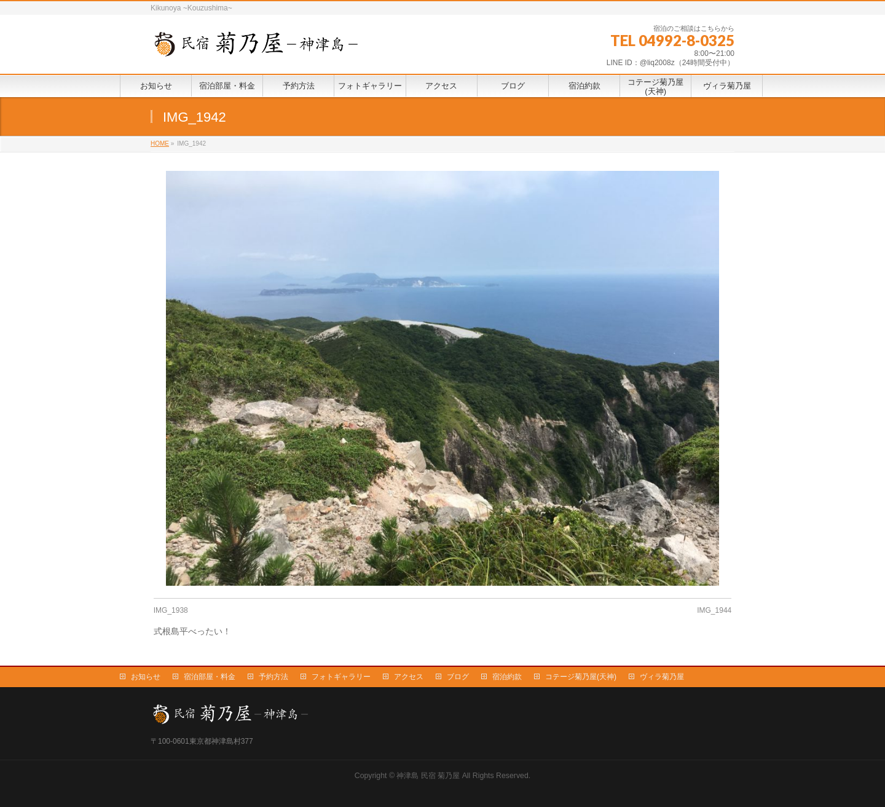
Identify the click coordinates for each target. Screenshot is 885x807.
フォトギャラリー (341, 676)
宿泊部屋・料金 (209, 676)
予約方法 (273, 676)
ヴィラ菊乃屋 (662, 676)
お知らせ (145, 676)
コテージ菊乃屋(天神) (580, 676)
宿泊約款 (507, 676)
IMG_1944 (714, 610)
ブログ (458, 676)
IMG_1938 (171, 610)
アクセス (408, 676)
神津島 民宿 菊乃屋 (428, 775)
